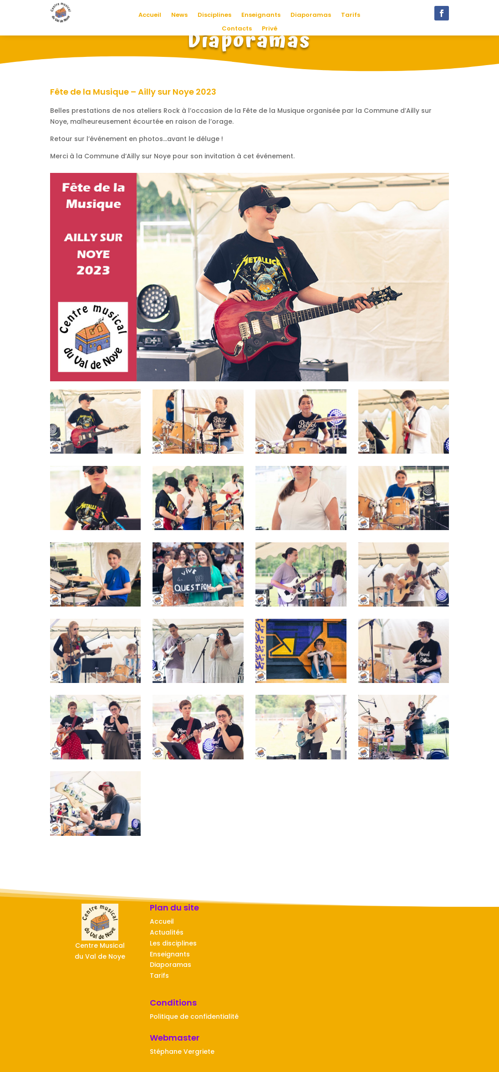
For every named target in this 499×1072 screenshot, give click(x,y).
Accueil (149, 15)
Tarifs (350, 15)
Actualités (166, 932)
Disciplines (214, 15)
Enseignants (260, 15)
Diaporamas (310, 15)
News (179, 15)
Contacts (237, 29)
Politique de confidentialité (194, 1016)
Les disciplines (173, 943)
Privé (269, 29)
